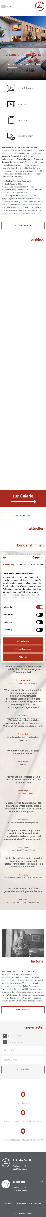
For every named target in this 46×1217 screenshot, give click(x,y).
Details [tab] (23, 565)
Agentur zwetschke (26, 1214)
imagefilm (22, 104)
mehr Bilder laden (23, 515)
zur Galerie (23, 496)
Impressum (8, 1203)
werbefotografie (26, 88)
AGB (30, 1203)
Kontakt (38, 1203)
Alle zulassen (23, 641)
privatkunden (15, 1036)
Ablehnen (23, 657)
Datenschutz (21, 1203)
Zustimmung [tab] (8, 565)
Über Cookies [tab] (37, 565)
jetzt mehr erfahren (23, 225)
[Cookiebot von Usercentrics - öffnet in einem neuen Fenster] (32, 557)
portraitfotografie (26, 72)
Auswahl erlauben (23, 649)
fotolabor (22, 120)
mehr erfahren (23, 1010)
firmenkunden (15, 1042)
